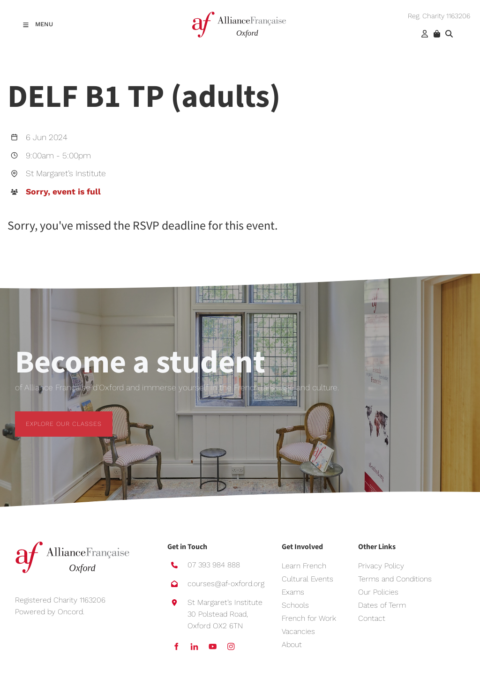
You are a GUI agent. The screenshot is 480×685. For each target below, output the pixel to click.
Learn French (304, 565)
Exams (293, 592)
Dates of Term (382, 605)
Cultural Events (307, 578)
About (292, 644)
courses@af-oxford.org (226, 583)
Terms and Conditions (395, 578)
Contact (371, 618)
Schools (295, 605)
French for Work (309, 618)
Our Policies (378, 592)
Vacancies (298, 631)
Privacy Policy (381, 565)
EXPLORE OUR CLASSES (53, 416)
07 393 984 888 (214, 564)
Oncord (70, 611)
